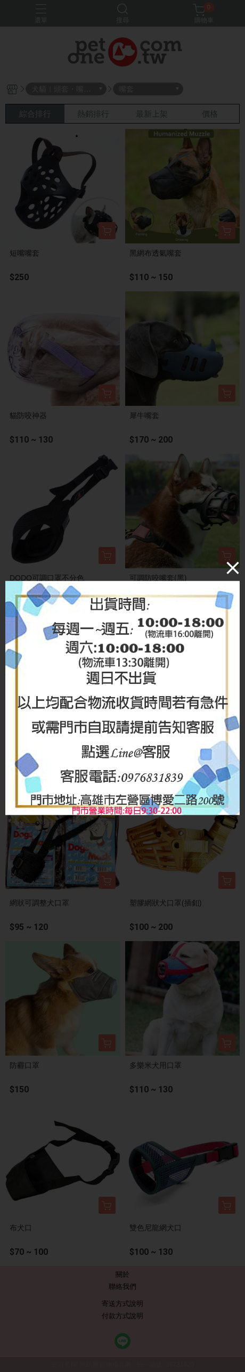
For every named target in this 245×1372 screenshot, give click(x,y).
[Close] (232, 567)
